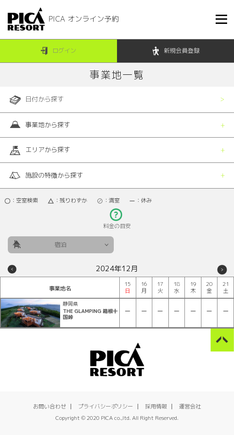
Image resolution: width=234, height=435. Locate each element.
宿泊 (61, 244)
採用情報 (156, 406)
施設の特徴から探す (46, 175)
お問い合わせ (49, 406)
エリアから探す (39, 150)
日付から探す (36, 100)
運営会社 (190, 406)
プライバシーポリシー (105, 406)
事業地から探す (39, 125)
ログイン (58, 51)
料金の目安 (117, 223)
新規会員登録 (175, 51)
